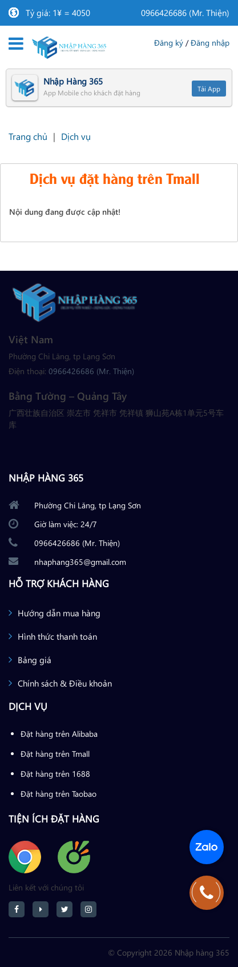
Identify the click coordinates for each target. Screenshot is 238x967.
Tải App (208, 88)
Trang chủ (28, 136)
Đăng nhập (210, 42)
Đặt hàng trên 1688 (55, 773)
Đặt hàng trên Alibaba (59, 733)
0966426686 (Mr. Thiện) (185, 12)
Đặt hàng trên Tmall (55, 753)
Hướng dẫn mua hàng (59, 613)
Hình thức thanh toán (57, 636)
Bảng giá (34, 659)
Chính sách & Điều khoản (65, 683)
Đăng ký (168, 42)
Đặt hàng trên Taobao (58, 793)
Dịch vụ (76, 136)
